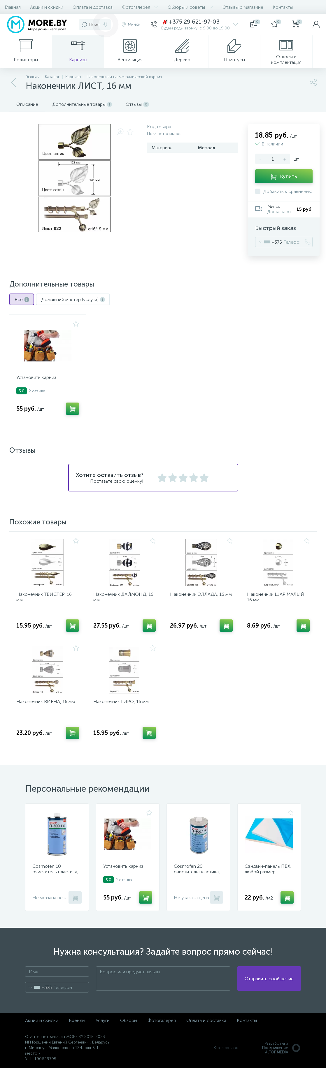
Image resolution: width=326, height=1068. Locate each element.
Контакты (283, 7)
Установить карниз (36, 377)
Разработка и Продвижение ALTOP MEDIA (281, 1047)
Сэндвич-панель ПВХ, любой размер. (268, 868)
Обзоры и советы (190, 7)
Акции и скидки (46, 7)
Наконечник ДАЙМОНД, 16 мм (123, 596)
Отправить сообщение (269, 978)
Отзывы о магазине (242, 7)
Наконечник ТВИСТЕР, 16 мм (44, 596)
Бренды (77, 1020)
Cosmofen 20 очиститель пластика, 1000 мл (197, 871)
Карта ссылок (226, 1048)
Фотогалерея (140, 7)
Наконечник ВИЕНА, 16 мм (45, 701)
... (319, 52)
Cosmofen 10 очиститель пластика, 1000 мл (55, 871)
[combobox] (268, 242)
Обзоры (128, 1020)
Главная (13, 7)
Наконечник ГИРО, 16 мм (121, 701)
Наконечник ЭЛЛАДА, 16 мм (201, 594)
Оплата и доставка (93, 7)
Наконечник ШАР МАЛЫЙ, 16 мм (276, 596)
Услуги (103, 1020)
